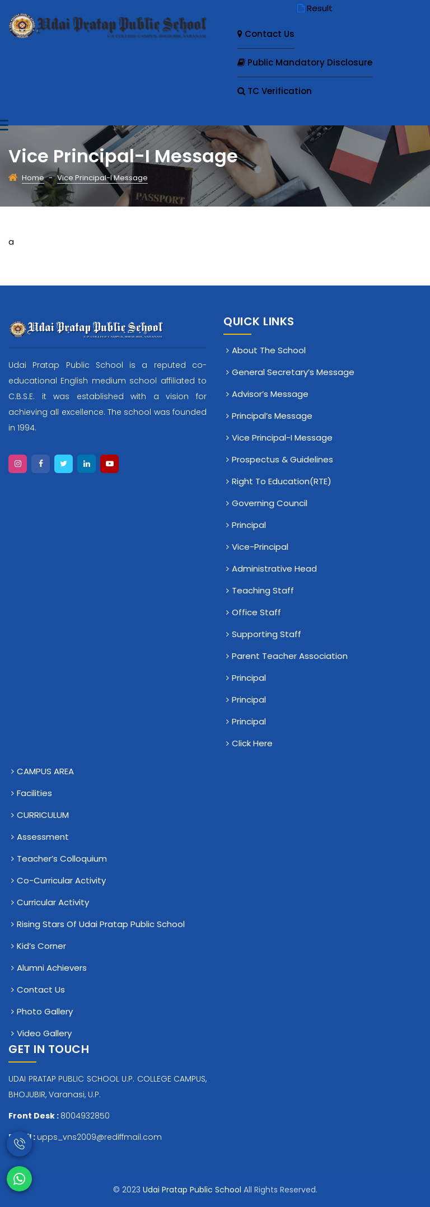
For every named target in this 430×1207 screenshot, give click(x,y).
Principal (249, 525)
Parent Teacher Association (290, 656)
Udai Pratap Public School (193, 1189)
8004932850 (85, 1115)
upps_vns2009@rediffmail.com (99, 1137)
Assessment (43, 837)
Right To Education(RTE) (281, 481)
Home (33, 177)
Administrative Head (274, 568)
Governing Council (269, 503)
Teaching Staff (263, 590)
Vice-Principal (260, 547)
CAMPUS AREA (45, 771)
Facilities (34, 793)
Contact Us (266, 34)
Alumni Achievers (52, 968)
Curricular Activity (53, 902)
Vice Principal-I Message (282, 437)
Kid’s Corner (41, 946)
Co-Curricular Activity (61, 880)
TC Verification (274, 91)
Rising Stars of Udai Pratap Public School (101, 924)
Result (314, 8)
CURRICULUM (43, 815)
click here (252, 743)
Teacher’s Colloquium (62, 858)
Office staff (256, 612)
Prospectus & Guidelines (282, 459)
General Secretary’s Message (293, 372)
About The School (269, 350)
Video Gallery (44, 1033)
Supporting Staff (266, 634)
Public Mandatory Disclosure (304, 62)
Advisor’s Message (270, 394)
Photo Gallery (45, 1011)
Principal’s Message (272, 416)
